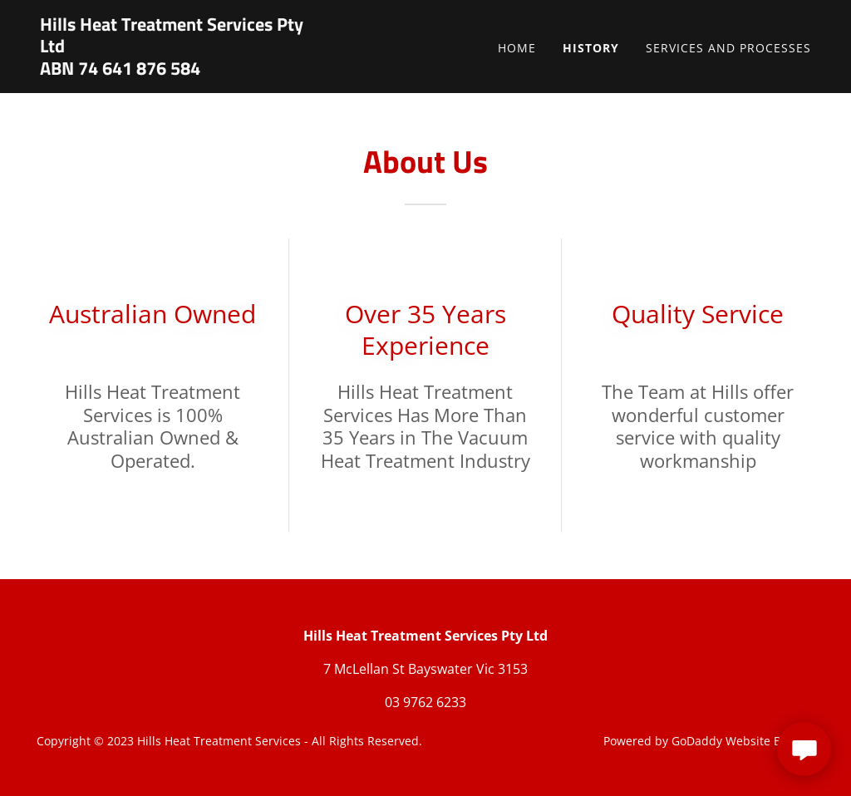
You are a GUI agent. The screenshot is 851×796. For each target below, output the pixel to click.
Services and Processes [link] (728, 48)
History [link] (591, 48)
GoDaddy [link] (696, 741)
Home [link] (517, 48)
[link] (175, 70)
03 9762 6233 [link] (425, 702)
